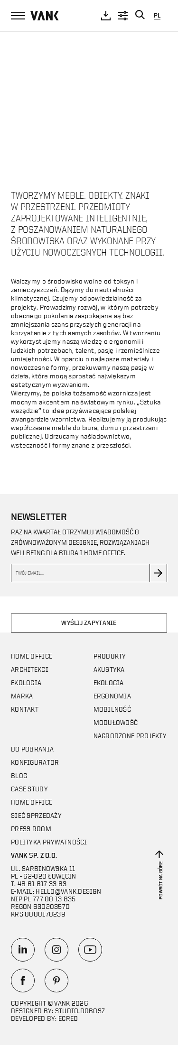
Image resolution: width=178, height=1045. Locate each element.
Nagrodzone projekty (130, 735)
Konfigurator (35, 762)
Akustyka (109, 669)
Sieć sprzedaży (36, 815)
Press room (31, 828)
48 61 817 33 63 (42, 883)
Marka (22, 695)
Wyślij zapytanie (88, 623)
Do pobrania (32, 748)
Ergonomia (112, 695)
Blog (19, 775)
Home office (31, 655)
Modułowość (116, 722)
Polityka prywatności (49, 841)
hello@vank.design (68, 891)
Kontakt (24, 709)
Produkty (110, 655)
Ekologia (26, 682)
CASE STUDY (29, 788)
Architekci (29, 669)
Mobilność (112, 709)
